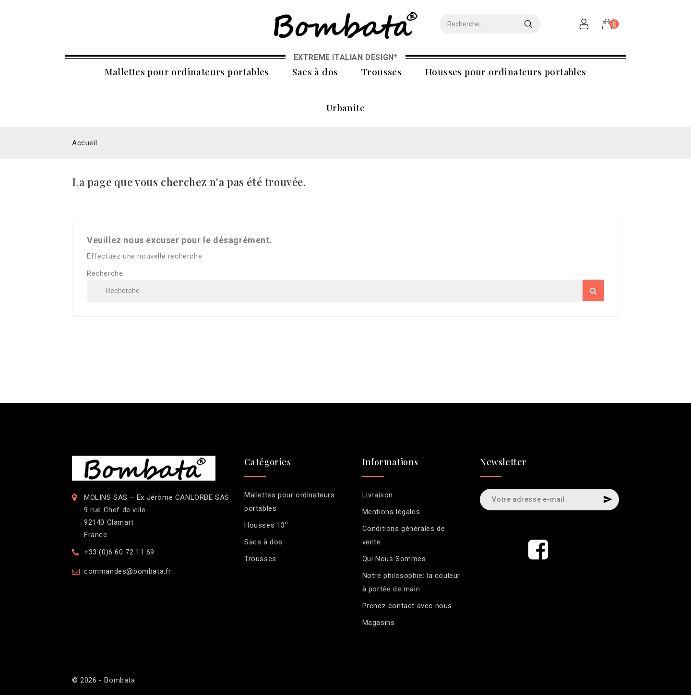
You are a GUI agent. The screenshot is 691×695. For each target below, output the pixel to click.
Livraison (377, 495)
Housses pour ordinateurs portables (505, 71)
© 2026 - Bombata (103, 680)
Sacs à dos (315, 71)
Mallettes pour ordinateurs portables (187, 71)
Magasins (378, 622)
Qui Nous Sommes (394, 558)
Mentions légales (391, 511)
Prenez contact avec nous (407, 605)
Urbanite (345, 107)
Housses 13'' (266, 525)
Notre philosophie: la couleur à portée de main (411, 582)
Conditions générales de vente (403, 535)
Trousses (381, 71)
